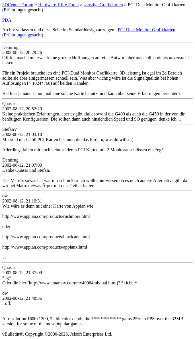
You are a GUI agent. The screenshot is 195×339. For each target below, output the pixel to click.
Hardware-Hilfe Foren (58, 4)
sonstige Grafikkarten (103, 4)
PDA (6, 20)
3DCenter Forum (17, 4)
